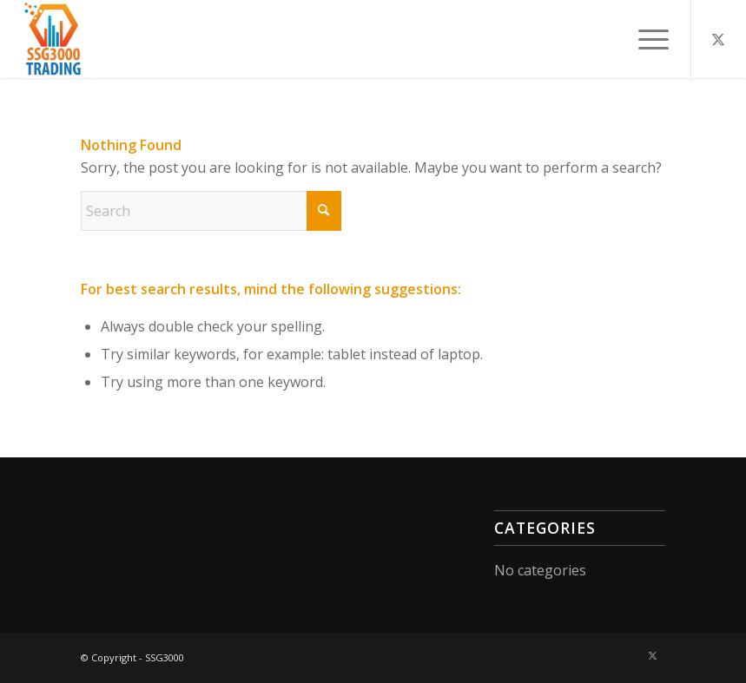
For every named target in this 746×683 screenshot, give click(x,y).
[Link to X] (718, 39)
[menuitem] (645, 39)
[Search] (211, 211)
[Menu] (645, 39)
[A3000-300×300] (54, 39)
